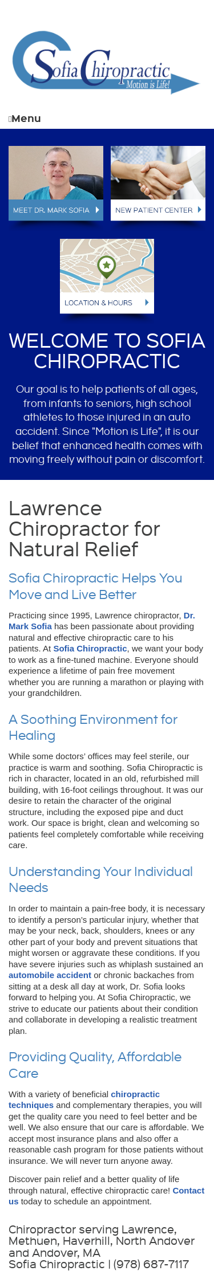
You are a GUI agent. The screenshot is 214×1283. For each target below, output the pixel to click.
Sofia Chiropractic (90, 648)
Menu (25, 118)
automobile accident (50, 975)
